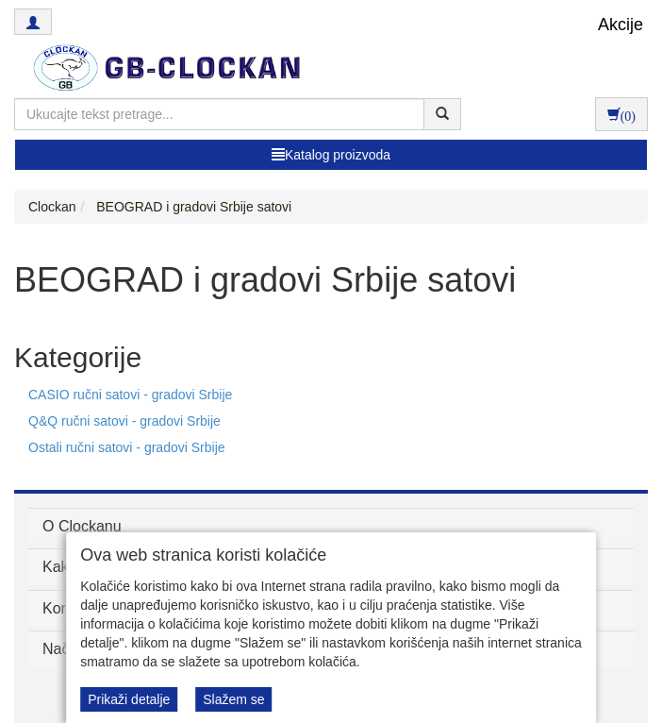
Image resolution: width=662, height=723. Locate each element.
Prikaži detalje (129, 699)
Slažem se (233, 699)
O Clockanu (82, 526)
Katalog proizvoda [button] (331, 154)
